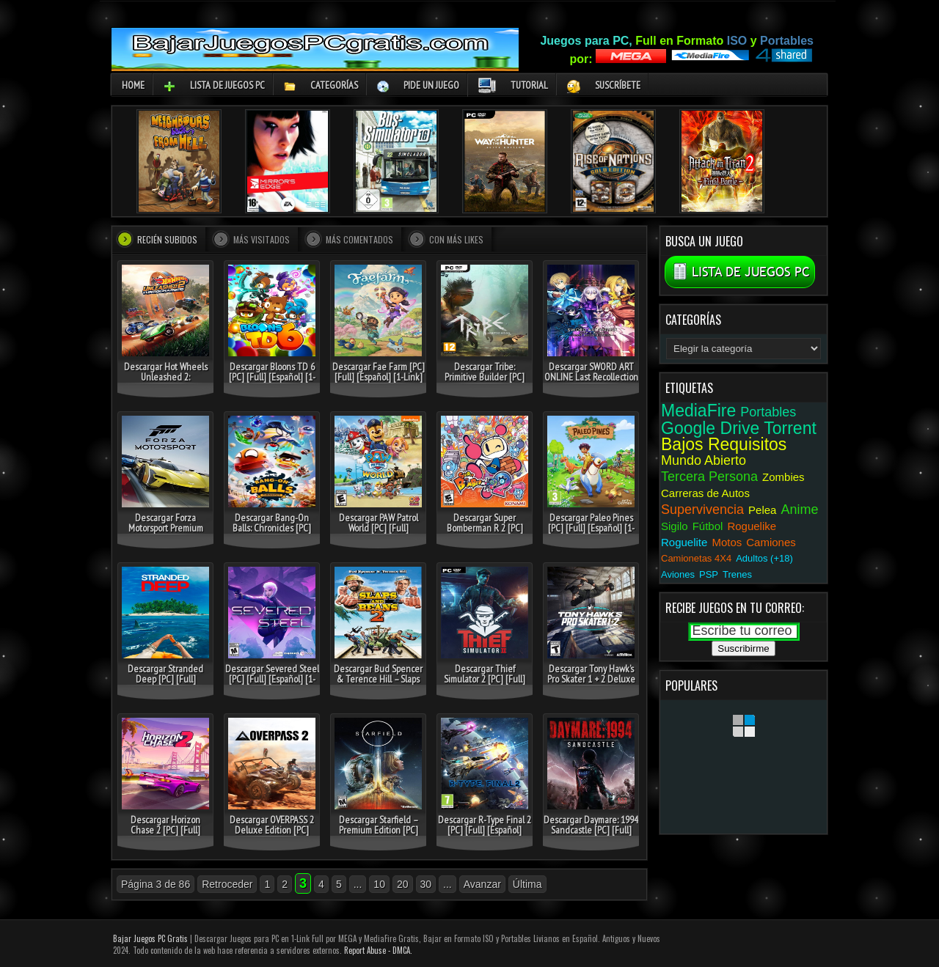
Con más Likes (456, 239)
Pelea (762, 510)
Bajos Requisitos (723, 444)
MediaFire (698, 410)
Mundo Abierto (703, 460)
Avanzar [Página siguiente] (482, 884)
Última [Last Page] (527, 884)
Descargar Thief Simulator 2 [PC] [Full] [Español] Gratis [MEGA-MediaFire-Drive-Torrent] (484, 684)
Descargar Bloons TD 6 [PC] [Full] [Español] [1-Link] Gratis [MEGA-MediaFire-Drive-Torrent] (271, 382)
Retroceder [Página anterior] (227, 884)
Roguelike (751, 526)
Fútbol (708, 526)
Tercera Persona (709, 476)
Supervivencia (702, 509)
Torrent (790, 428)
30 (426, 884)
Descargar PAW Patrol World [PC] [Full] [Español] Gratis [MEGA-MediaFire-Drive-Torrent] (378, 533)
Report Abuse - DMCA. (378, 950)
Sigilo (674, 526)
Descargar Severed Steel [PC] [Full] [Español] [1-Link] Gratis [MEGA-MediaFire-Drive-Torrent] (271, 684)
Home (133, 85)
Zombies (783, 477)
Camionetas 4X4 (696, 558)
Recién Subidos (167, 239)
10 (379, 884)
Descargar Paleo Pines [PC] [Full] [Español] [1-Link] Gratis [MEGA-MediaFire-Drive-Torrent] (591, 533)
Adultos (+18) (764, 558)
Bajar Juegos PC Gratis (150, 938)
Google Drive (710, 428)
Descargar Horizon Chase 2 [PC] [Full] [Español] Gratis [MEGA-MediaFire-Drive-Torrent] (165, 835)
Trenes (737, 574)
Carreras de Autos (705, 493)
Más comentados (359, 239)
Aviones (678, 574)
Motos (727, 542)
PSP (708, 574)
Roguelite (684, 542)
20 (403, 884)
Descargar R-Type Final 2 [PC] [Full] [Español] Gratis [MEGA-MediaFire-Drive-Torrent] (484, 835)
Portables (768, 412)
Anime (799, 509)
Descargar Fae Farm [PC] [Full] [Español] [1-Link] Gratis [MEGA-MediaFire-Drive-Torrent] (378, 382)
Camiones (771, 542)
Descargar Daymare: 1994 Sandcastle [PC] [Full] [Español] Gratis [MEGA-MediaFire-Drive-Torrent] (591, 835)
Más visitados (261, 239)
